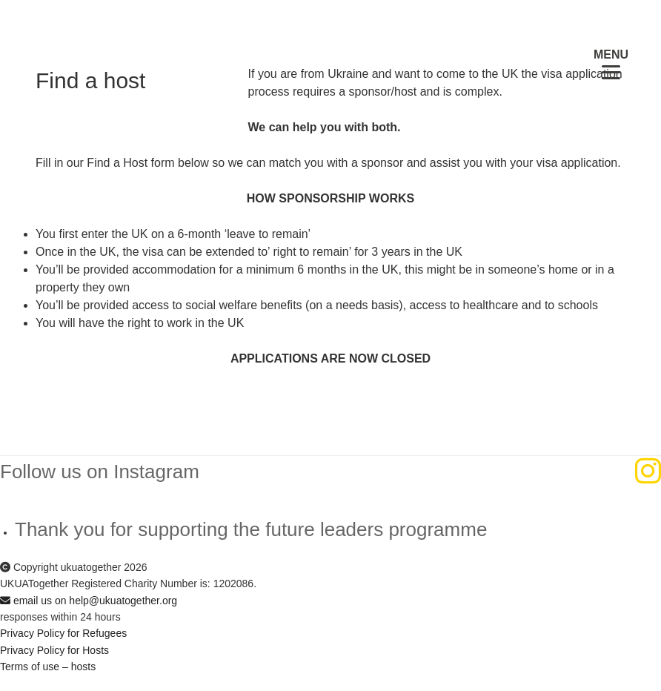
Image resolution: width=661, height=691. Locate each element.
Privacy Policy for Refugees (63, 633)
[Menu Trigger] (611, 63)
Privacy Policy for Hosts (54, 650)
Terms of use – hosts (48, 666)
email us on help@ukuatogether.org (88, 600)
